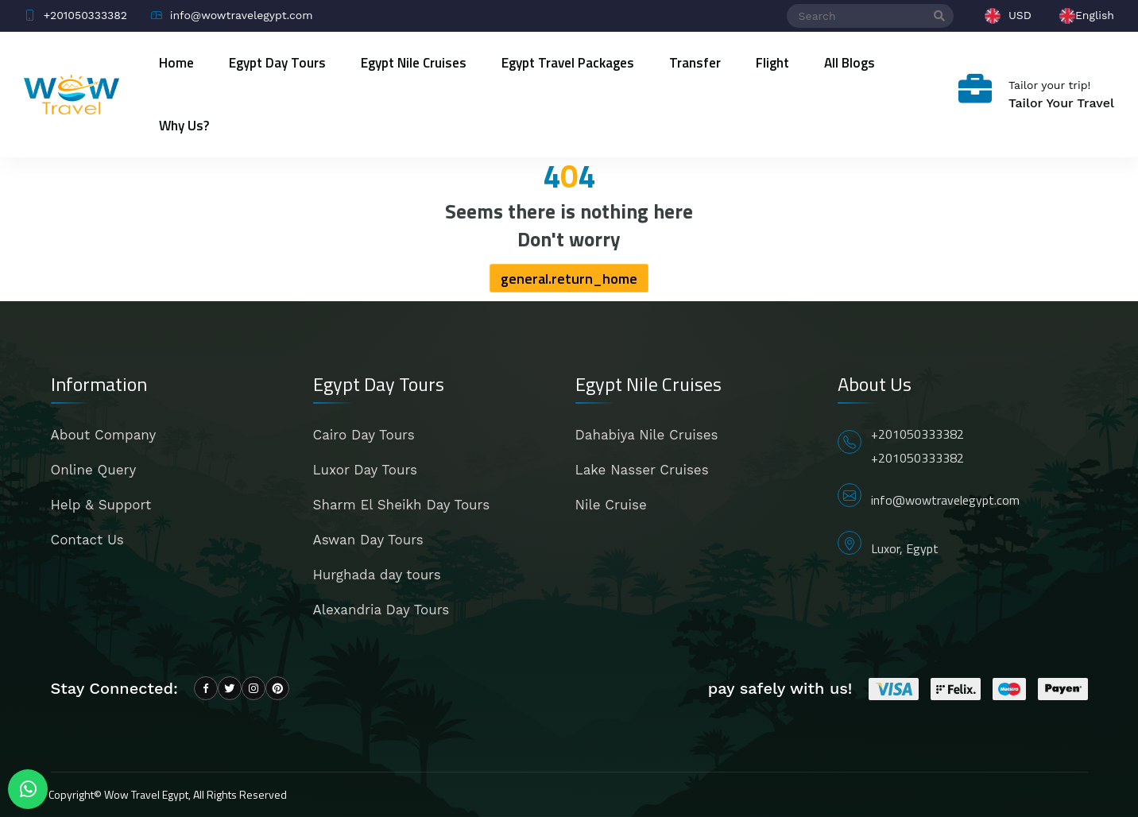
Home (176, 62)
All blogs (849, 62)
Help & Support (101, 505)
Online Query (94, 470)
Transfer (695, 62)
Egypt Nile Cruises (413, 62)
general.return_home (569, 278)
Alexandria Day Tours (381, 610)
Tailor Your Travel (1061, 102)
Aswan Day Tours (368, 540)
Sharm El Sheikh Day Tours (401, 505)
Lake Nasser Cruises (642, 470)
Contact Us (87, 540)
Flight (772, 62)
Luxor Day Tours (365, 470)
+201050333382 (917, 433)
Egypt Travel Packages (567, 62)
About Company (104, 435)
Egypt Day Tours (277, 62)
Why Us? (184, 125)
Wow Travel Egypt (146, 794)
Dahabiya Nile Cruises (646, 435)
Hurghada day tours (377, 575)
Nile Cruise (611, 505)
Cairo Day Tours (364, 435)
